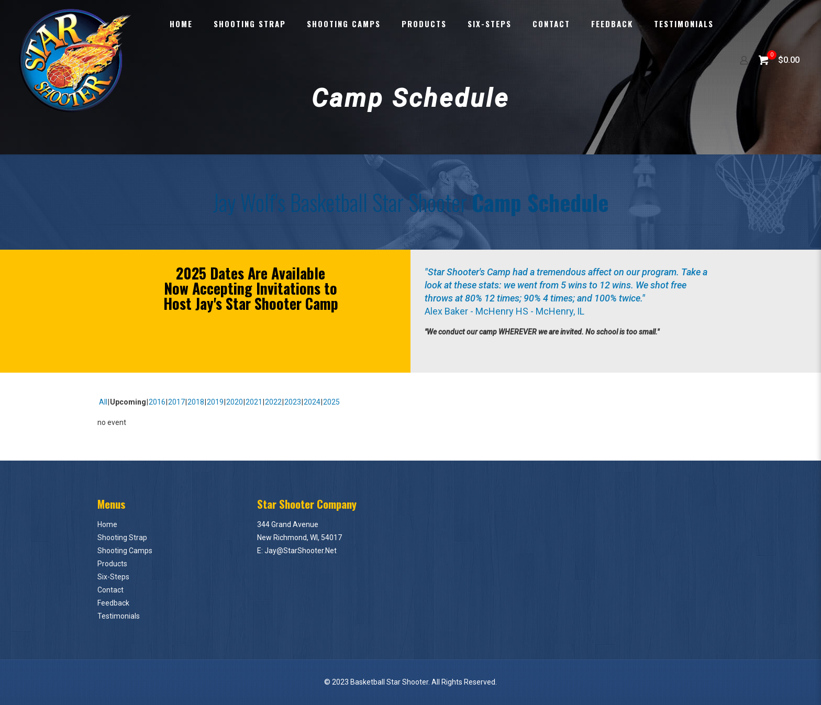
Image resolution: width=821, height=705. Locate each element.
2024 (312, 402)
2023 (292, 402)
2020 (234, 402)
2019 (215, 402)
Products (112, 563)
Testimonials (118, 616)
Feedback (113, 603)
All (103, 402)
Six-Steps (113, 577)
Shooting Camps (124, 550)
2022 (273, 402)
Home (107, 524)
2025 (331, 402)
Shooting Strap (122, 537)
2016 (157, 402)
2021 (254, 402)
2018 (195, 402)
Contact (110, 590)
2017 (176, 402)
